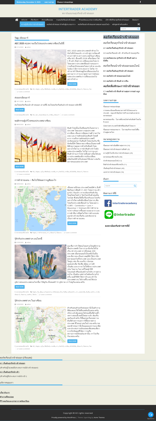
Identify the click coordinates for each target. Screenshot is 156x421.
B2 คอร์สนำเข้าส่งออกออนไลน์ (116, 76)
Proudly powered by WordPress (63, 417)
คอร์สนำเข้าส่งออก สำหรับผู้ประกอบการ (61, 24)
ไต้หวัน (34, 294)
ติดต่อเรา (135, 20)
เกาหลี (97, 292)
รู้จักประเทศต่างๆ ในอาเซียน (28, 300)
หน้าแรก (24, 20)
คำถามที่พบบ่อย (47, 20)
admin (28, 47)
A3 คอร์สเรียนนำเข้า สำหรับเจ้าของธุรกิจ (121, 53)
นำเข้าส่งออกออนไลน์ (110, 161)
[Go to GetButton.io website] (150, 418)
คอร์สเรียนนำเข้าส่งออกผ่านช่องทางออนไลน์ (93, 24)
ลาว (57, 89)
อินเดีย (88, 292)
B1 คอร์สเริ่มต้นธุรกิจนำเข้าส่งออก (118, 71)
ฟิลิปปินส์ (47, 89)
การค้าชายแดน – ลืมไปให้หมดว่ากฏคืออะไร (35, 180)
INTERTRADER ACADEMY (78, 9)
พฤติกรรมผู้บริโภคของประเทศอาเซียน (33, 120)
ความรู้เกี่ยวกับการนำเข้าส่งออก (32, 24)
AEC (33, 89)
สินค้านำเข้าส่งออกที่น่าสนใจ (113, 164)
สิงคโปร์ (61, 89)
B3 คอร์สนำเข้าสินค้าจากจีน (115, 81)
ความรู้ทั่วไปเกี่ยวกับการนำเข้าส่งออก (116, 153)
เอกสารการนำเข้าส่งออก (111, 172)
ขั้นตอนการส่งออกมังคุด (111, 106)
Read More (72, 84)
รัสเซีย (65, 292)
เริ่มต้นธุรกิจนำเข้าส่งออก (112, 168)
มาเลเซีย (52, 89)
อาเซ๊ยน (67, 172)
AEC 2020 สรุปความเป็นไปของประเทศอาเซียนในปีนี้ (39, 43)
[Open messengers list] (151, 414)
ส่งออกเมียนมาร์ (22, 97)
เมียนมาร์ (79, 89)
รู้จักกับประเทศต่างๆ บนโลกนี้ (28, 238)
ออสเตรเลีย (82, 292)
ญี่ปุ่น (41, 292)
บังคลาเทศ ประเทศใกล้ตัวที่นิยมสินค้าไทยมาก (119, 126)
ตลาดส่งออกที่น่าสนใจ (22, 89)
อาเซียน (67, 89)
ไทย (90, 89)
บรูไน (42, 89)
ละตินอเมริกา (71, 292)
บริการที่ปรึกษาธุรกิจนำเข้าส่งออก (117, 20)
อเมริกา (93, 292)
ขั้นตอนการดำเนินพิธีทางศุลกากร (115, 145)
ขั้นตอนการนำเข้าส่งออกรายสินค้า (115, 149)
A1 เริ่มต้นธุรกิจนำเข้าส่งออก (12, 363)
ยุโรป (60, 292)
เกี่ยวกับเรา (34, 20)
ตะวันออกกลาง (48, 292)
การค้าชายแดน (41, 233)
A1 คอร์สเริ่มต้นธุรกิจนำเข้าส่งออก (118, 48)
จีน (38, 292)
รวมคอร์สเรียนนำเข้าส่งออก (66, 20)
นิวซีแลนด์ (56, 292)
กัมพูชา (38, 89)
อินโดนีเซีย (73, 89)
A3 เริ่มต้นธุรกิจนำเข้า (9, 372)
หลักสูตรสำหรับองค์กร (120, 24)
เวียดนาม (85, 89)
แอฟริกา (29, 294)
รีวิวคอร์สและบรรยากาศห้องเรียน (90, 20)
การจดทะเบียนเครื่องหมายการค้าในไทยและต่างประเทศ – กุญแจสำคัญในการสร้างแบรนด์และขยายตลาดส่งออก (121, 113)
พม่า (37, 115)
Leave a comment (24, 92)
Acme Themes (99, 417)
